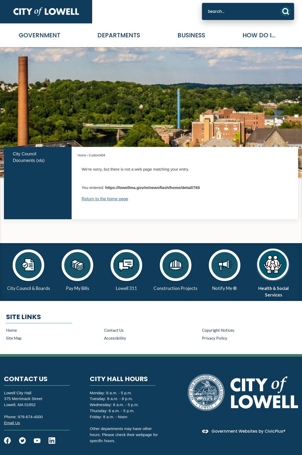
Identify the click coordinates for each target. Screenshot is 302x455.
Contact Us (113, 330)
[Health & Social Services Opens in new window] (273, 272)
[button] (285, 11)
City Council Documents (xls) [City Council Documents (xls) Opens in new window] (29, 157)
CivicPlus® (275, 431)
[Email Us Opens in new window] (12, 423)
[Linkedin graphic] (51, 440)
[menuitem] (38, 157)
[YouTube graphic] (37, 440)
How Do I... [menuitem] (258, 35)
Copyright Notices (218, 330)
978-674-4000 (30, 417)
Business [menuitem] (191, 35)
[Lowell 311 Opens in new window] (126, 272)
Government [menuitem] (39, 35)
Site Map (14, 338)
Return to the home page (105, 199)
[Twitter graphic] (22, 440)
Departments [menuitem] (118, 35)
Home (82, 155)
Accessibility (115, 338)
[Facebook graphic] (7, 440)
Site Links (23, 316)
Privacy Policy (214, 338)
